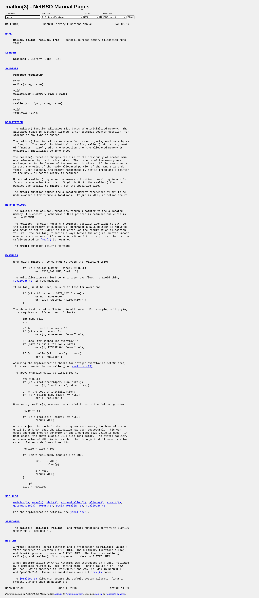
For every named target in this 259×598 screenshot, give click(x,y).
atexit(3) (114, 503)
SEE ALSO (11, 496)
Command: (11, 14)
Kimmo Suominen (74, 594)
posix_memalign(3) (69, 506)
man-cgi (98, 594)
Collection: (106, 14)
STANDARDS (12, 522)
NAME (8, 34)
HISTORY (10, 541)
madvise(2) (21, 503)
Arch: (89, 14)
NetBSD (58, 594)
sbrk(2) (52, 503)
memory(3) (46, 506)
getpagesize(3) (24, 506)
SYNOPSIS (11, 69)
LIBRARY (10, 53)
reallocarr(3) (23, 281)
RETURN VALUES (15, 205)
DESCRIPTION (14, 122)
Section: (47, 14)
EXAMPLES (11, 255)
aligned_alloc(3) (73, 503)
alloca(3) (96, 503)
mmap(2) (37, 503)
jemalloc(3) (79, 512)
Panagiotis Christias (115, 594)
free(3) (45, 240)
